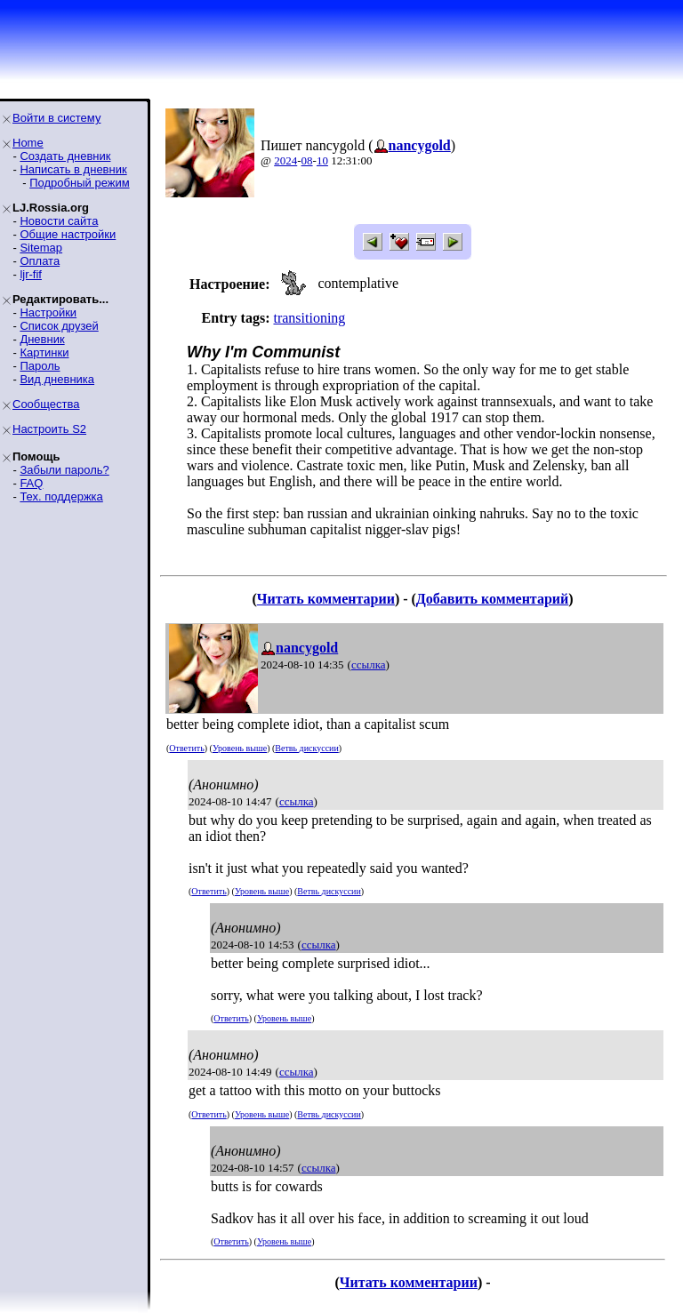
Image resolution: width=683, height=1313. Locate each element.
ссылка (368, 664)
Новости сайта (59, 221)
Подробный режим (79, 182)
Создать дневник (65, 156)
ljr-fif (31, 274)
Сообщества (46, 404)
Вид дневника (57, 379)
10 (322, 160)
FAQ (31, 483)
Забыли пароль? (64, 469)
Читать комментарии (326, 598)
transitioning (309, 317)
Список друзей (59, 325)
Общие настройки (68, 234)
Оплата (40, 261)
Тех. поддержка (61, 496)
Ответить (186, 748)
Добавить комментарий (492, 598)
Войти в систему (56, 117)
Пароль (40, 365)
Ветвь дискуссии (306, 748)
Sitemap (41, 247)
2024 (285, 160)
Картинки (44, 352)
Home (28, 142)
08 (307, 160)
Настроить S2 (49, 429)
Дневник (42, 339)
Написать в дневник (73, 169)
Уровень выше (240, 748)
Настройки (48, 312)
